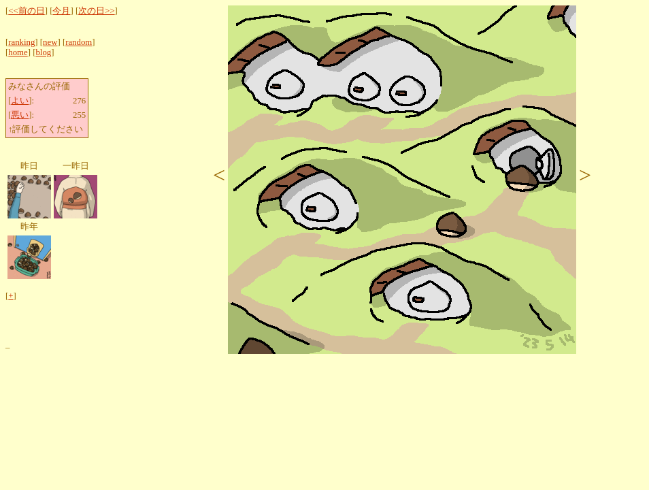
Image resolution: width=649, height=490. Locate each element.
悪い (20, 115)
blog (43, 52)
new (50, 42)
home (17, 52)
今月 (61, 11)
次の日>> (96, 11)
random (78, 42)
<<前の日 (26, 11)
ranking (21, 42)
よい (20, 100)
